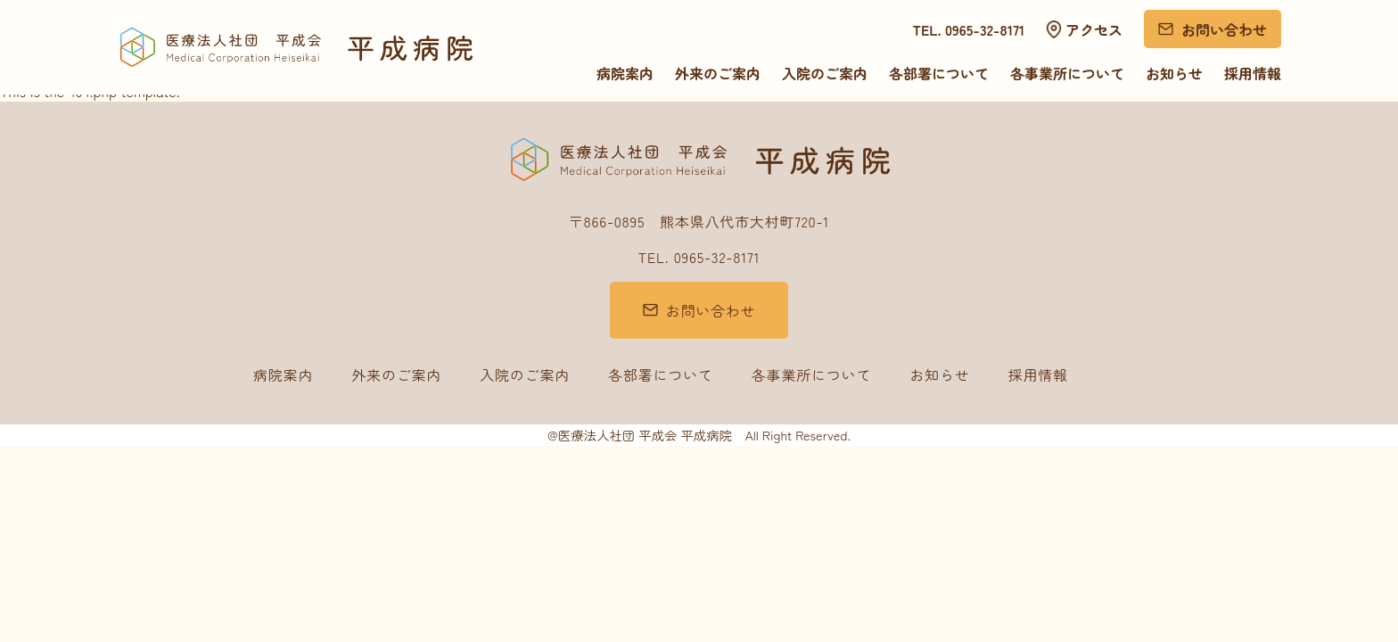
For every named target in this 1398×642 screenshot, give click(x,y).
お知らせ (1174, 73)
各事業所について (1067, 73)
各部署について (939, 73)
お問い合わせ (1224, 29)
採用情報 (1252, 73)
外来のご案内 (718, 73)
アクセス (1094, 29)
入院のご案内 (825, 73)
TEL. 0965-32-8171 (969, 29)
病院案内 (625, 73)
